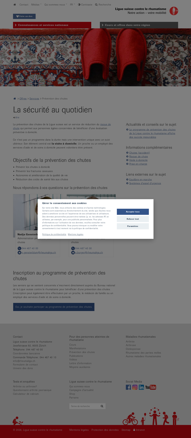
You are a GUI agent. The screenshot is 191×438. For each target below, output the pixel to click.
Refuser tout (133, 219)
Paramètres (132, 226)
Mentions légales (75, 234)
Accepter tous (133, 211)
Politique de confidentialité (54, 234)
